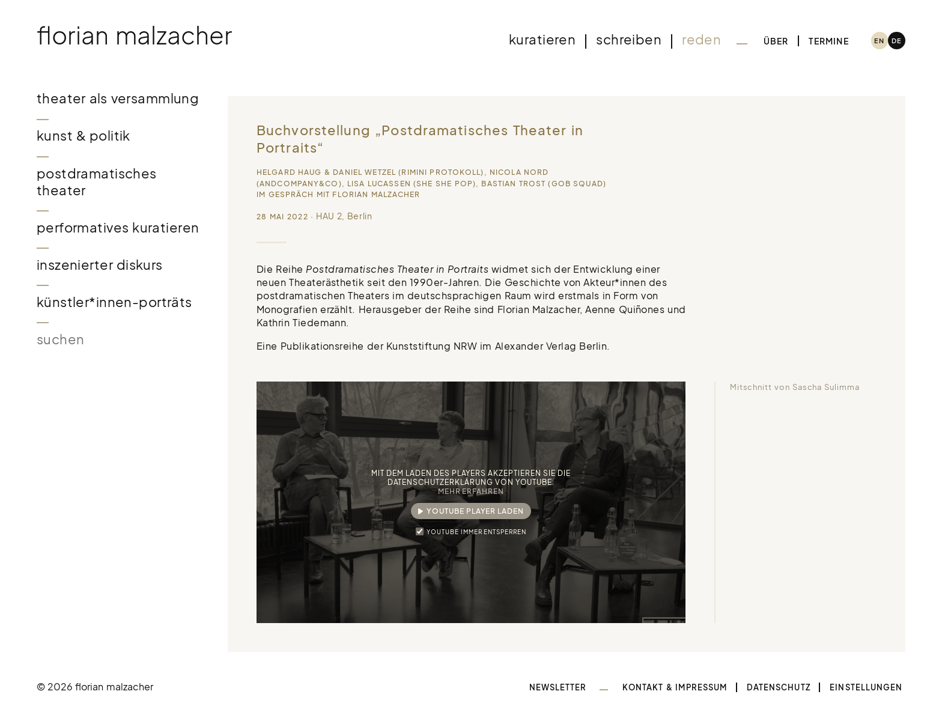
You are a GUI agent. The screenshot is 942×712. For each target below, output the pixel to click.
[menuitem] (880, 40)
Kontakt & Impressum (674, 687)
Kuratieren (542, 39)
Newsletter (558, 687)
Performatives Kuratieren (118, 227)
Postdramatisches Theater (97, 181)
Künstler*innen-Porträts (114, 302)
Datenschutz (778, 687)
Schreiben (628, 39)
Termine (828, 40)
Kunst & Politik (83, 135)
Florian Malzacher (134, 34)
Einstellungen (866, 687)
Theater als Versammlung (118, 98)
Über (776, 40)
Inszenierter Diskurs (100, 265)
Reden (701, 39)
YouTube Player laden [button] (475, 511)
